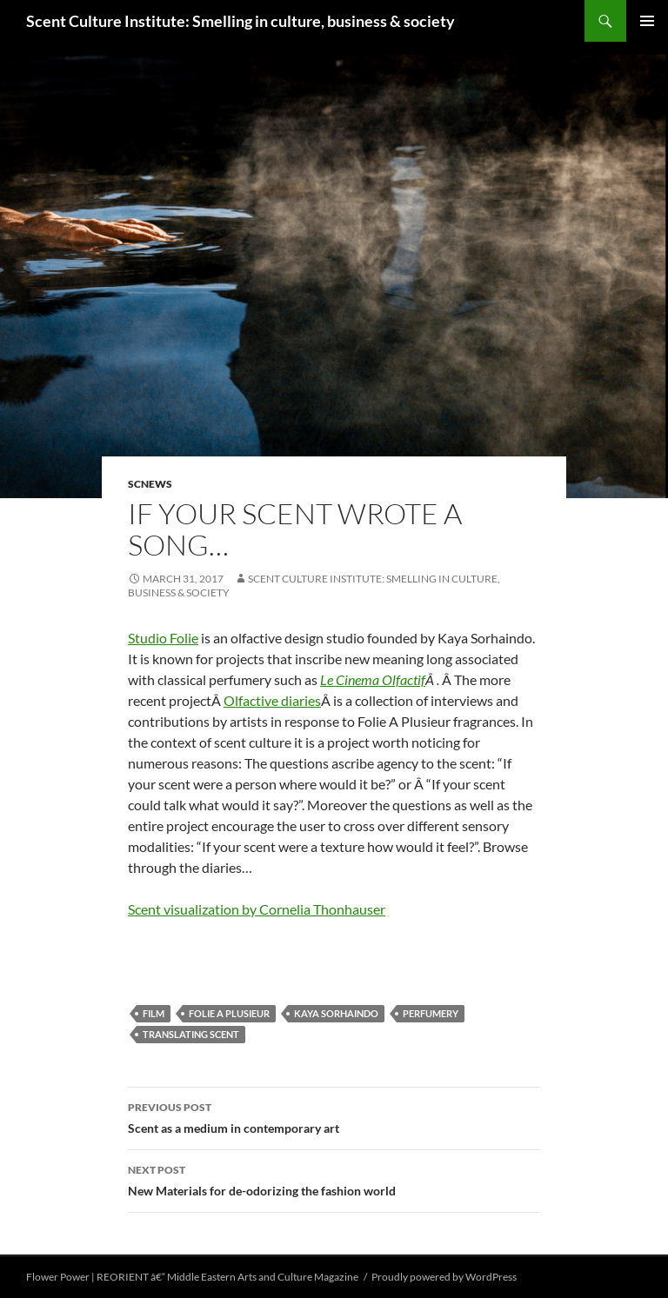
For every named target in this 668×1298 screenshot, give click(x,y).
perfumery (430, 1013)
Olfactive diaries (272, 700)
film (153, 1013)
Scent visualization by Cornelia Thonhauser (256, 909)
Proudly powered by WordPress (444, 1276)
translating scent (191, 1034)
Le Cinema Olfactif (372, 679)
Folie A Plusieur (229, 1013)
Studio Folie (163, 637)
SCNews (150, 483)
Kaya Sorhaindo (336, 1013)
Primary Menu (647, 21)
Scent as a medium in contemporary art (334, 1116)
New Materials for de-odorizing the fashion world (334, 1179)
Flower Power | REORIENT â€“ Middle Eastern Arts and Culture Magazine (192, 1276)
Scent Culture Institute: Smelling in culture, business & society (240, 20)
